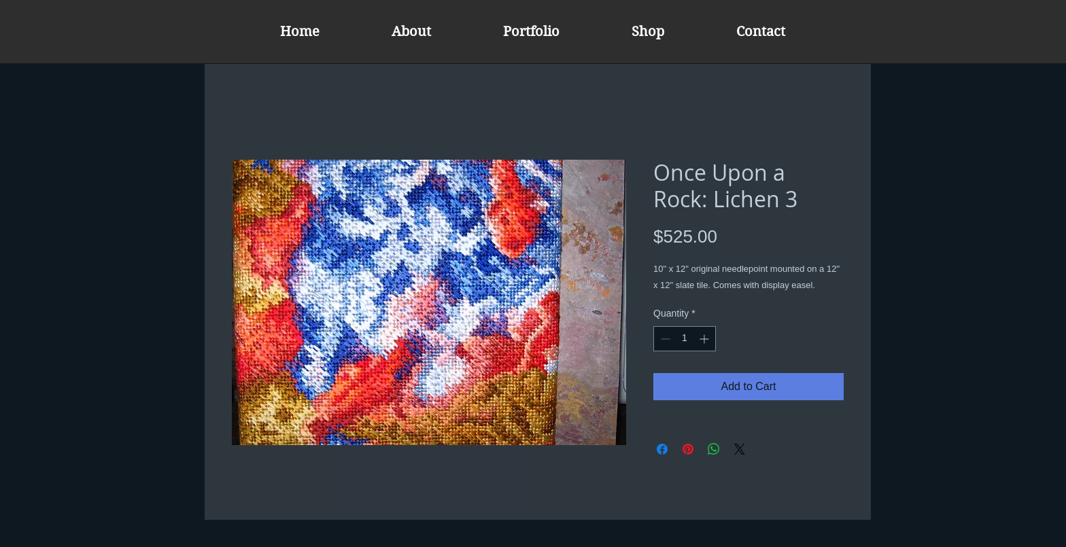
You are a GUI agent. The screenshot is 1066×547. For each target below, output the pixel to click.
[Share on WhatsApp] (714, 449)
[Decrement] (663, 339)
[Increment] (705, 339)
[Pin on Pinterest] (688, 449)
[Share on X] (740, 449)
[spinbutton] (684, 339)
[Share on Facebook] (662, 449)
